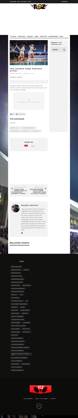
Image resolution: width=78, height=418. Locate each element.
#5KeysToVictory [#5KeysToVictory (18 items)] (16, 267)
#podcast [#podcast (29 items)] (14, 296)
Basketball (22, 36)
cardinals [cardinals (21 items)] (25, 315)
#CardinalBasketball (29, 128)
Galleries (13, 1)
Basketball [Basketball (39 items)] (14, 312)
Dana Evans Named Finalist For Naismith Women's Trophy (19, 192)
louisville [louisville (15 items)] (14, 338)
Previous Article (20, 187)
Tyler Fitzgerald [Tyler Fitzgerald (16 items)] (16, 372)
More (61, 36)
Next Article (39, 187)
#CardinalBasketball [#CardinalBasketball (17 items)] (17, 280)
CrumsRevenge (53, 36)
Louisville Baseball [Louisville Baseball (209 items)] (17, 341)
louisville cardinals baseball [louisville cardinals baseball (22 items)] (20, 351)
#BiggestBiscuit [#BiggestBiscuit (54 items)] (16, 270)
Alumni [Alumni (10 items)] (23, 309)
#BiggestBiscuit (15, 128)
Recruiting (43, 36)
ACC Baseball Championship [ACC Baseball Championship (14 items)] (19, 306)
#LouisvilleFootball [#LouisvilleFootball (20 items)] (17, 293)
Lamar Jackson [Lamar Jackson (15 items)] (15, 335)
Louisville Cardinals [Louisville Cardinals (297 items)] (17, 348)
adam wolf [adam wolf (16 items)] (14, 309)
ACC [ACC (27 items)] (27, 302)
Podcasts (19, 77)
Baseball (30, 36)
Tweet (33, 146)
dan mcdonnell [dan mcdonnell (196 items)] (15, 325)
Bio (13, 114)
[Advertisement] (39, 23)
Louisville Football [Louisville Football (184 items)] (17, 354)
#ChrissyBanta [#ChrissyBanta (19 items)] (15, 286)
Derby (36, 36)
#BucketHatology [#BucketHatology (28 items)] (16, 277)
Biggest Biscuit (15, 73)
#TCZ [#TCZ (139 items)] (21, 296)
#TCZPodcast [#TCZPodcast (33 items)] (15, 299)
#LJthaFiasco (25, 131)
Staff (29, 1)
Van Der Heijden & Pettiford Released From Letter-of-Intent (38, 192)
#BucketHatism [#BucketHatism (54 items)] (15, 273)
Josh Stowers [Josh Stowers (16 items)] (15, 332)
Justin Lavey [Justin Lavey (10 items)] (26, 332)
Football (13, 36)
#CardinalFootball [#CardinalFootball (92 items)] (17, 283)
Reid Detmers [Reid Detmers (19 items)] (26, 369)
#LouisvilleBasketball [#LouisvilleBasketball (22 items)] (18, 289)
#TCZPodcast (36, 131)
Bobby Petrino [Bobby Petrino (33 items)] (25, 312)
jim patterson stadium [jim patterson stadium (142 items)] (18, 328)
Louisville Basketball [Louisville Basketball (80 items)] (17, 345)
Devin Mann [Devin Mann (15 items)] (26, 325)
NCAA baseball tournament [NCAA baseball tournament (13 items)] (19, 362)
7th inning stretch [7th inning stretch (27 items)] (17, 302)
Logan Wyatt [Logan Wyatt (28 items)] (26, 335)
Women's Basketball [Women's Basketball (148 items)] (17, 375)
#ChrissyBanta (15, 131)
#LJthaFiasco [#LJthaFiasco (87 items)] (27, 286)
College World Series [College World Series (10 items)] (17, 322)
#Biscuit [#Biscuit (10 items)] (26, 270)
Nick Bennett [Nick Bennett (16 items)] (15, 369)
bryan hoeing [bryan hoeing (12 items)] (15, 315)
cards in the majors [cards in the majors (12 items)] (17, 319)
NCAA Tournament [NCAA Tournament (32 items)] (16, 365)
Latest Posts (21, 114)
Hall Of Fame (21, 1)
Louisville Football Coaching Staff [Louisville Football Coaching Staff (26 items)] (20, 358)
